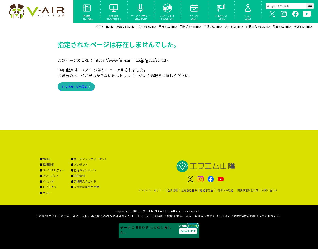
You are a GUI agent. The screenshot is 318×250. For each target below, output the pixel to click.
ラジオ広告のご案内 (86, 188)
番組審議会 (206, 191)
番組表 (46, 160)
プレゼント (81, 166)
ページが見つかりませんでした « (36, 11)
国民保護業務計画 (248, 191)
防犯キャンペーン (85, 172)
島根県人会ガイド (85, 183)
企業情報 (173, 191)
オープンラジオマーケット (90, 160)
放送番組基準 (189, 191)
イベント (48, 183)
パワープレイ (50, 177)
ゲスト (46, 194)
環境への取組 (225, 191)
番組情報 (48, 166)
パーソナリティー (53, 172)
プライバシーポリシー (151, 191)
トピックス (49, 188)
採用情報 (79, 177)
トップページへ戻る (79, 87)
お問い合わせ (270, 191)
